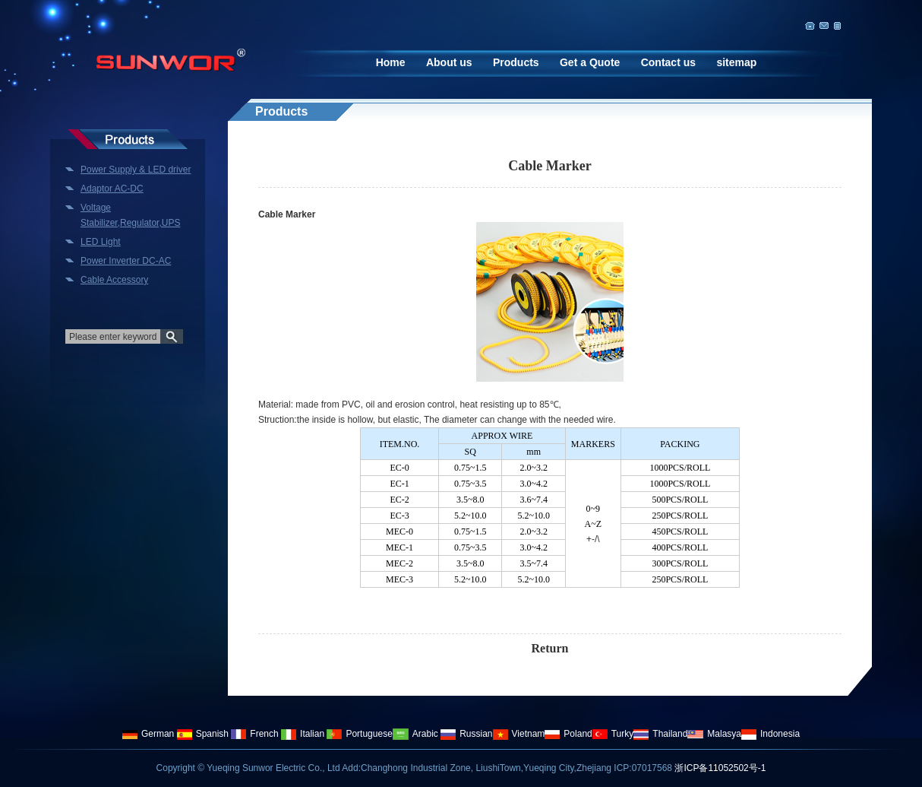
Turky (613, 733)
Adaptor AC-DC (112, 188)
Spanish (203, 733)
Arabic (415, 733)
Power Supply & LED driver (136, 169)
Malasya (714, 733)
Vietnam (519, 733)
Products (516, 62)
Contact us (668, 62)
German (148, 733)
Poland (568, 733)
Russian (466, 733)
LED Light (101, 241)
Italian (302, 733)
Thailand (660, 733)
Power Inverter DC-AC (126, 260)
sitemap (736, 62)
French (254, 733)
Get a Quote (590, 62)
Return (550, 648)
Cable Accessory (114, 279)
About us (449, 62)
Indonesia (770, 733)
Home (391, 62)
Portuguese (359, 733)
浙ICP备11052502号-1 (720, 768)
